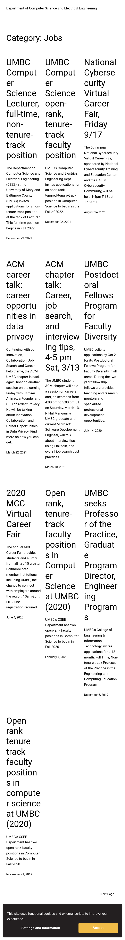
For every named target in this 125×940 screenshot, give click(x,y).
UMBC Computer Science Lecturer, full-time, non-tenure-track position (22, 108)
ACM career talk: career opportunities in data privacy (21, 300)
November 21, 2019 (19, 874)
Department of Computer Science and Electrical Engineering (51, 8)
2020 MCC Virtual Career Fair (19, 513)
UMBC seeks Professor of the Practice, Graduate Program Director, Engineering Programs (101, 555)
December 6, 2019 (96, 695)
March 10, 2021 (55, 467)
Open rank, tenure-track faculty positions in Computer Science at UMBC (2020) (62, 550)
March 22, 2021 (16, 452)
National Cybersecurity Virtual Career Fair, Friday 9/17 (100, 98)
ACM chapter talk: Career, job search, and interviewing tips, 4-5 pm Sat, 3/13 (62, 316)
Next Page (109, 894)
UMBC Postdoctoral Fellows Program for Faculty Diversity (101, 300)
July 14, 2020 (93, 431)
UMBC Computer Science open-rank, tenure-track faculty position (60, 108)
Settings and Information (41, 928)
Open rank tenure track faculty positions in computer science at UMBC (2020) (23, 772)
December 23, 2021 (19, 238)
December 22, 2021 (58, 222)
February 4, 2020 (56, 657)
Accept (98, 928)
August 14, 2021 (95, 212)
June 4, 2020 (14, 617)
